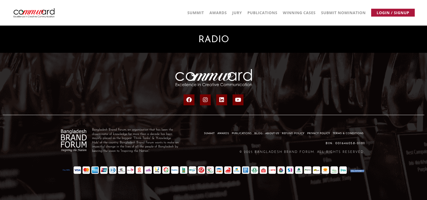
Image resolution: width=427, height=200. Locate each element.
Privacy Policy (318, 133)
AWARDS (223, 133)
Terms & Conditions (348, 133)
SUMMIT (209, 133)
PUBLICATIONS (242, 133)
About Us (272, 133)
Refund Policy (293, 133)
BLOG (258, 133)
